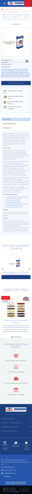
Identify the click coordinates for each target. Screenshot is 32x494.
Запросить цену (16, 83)
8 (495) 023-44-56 (8, 467)
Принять (24, 490)
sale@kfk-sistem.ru (10, 473)
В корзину (16, 277)
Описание (7, 119)
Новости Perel (16, 289)
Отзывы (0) (7, 128)
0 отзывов (15, 26)
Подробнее (16, 491)
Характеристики (9, 123)
